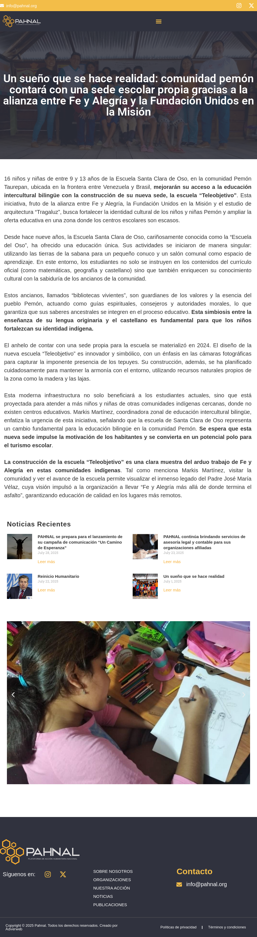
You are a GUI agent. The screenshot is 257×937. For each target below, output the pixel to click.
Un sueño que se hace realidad (193, 576)
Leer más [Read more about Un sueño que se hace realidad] (172, 590)
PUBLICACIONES (110, 904)
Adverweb (14, 929)
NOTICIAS (103, 896)
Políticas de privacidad (178, 927)
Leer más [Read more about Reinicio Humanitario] (46, 590)
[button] (158, 21)
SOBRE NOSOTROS (113, 871)
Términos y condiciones (227, 927)
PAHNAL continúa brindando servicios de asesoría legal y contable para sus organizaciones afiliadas (204, 542)
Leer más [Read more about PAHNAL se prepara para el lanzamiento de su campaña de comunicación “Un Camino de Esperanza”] (46, 561)
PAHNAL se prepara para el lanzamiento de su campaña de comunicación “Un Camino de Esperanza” (80, 542)
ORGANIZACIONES (112, 879)
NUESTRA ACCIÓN (111, 888)
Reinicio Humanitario (58, 576)
